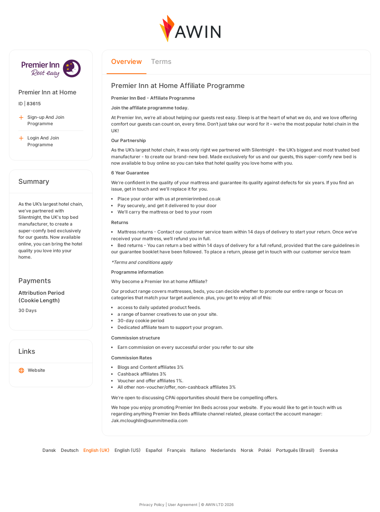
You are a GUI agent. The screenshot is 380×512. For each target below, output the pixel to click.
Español (154, 450)
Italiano (198, 450)
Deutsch (69, 450)
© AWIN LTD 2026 (217, 504)
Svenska (329, 450)
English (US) (128, 450)
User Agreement (183, 504)
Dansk (49, 450)
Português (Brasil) (295, 450)
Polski (264, 450)
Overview (126, 61)
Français (176, 450)
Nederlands (223, 450)
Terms (161, 61)
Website (32, 370)
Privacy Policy (151, 504)
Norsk (247, 450)
